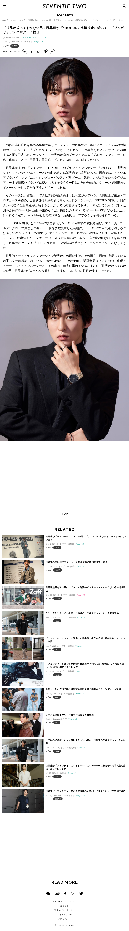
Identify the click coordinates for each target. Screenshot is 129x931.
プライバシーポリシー (64, 910)
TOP (64, 514)
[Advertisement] (64, 476)
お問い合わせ (64, 919)
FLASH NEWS (64, 14)
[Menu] (4, 6)
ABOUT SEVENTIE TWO (64, 901)
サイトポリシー (64, 914)
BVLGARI (27, 37)
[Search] (124, 6)
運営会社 (64, 906)
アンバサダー (40, 37)
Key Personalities (11, 37)
